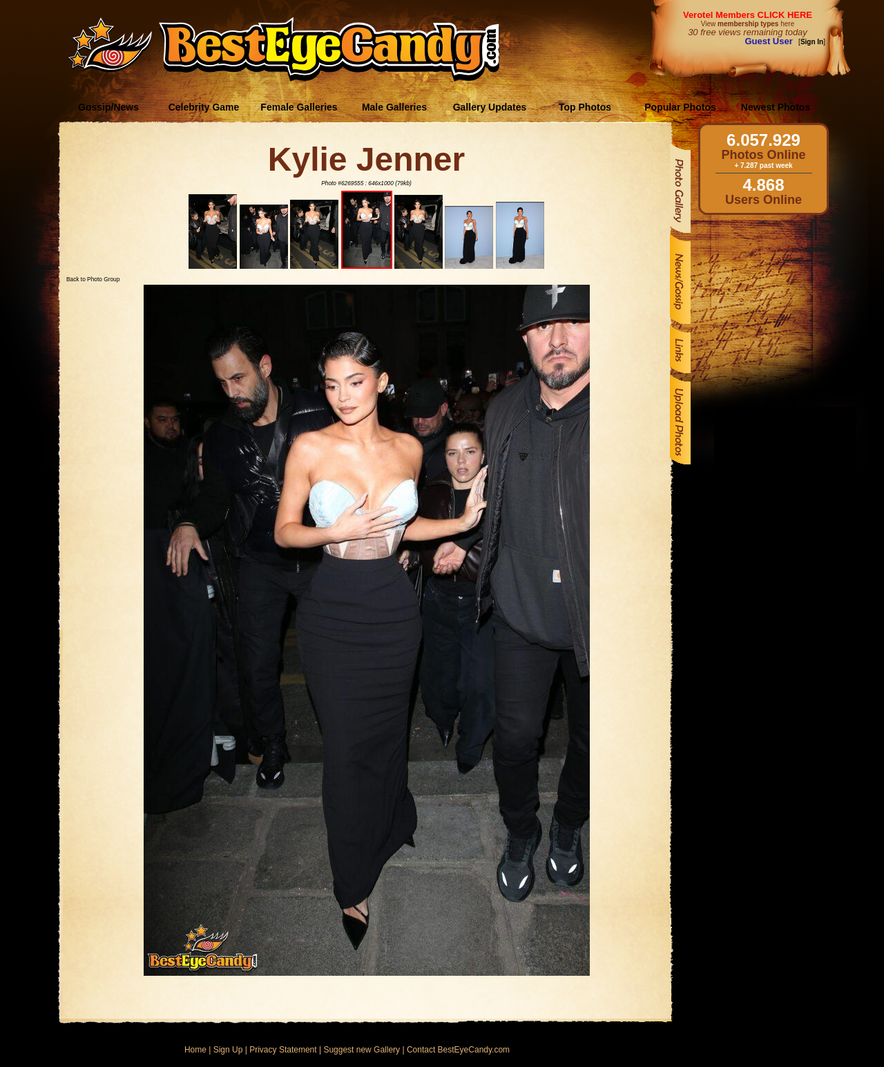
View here (747, 24)
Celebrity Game (204, 107)
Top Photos (585, 107)
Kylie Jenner (366, 159)
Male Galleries (394, 107)
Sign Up (228, 1050)
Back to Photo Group (92, 279)
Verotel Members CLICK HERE (747, 15)
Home (195, 1050)
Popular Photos (679, 107)
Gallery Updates (490, 107)
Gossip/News (108, 107)
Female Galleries (298, 107)
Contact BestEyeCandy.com (458, 1050)
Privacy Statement (282, 1050)
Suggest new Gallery (361, 1050)
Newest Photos (775, 107)
